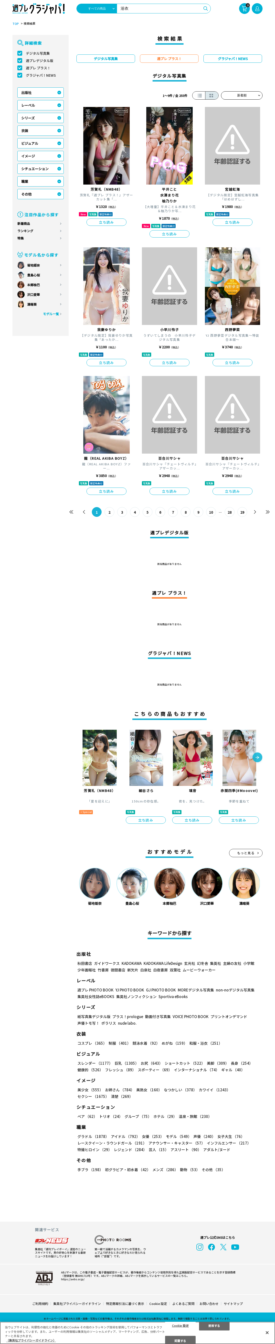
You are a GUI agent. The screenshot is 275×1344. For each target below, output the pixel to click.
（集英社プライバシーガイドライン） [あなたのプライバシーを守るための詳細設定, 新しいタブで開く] (31, 1340)
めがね (174, 1043)
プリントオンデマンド (229, 1016)
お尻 (152, 1063)
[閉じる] (267, 1332)
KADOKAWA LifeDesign (163, 963)
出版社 (26, 92)
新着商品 (23, 223)
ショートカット (185, 1063)
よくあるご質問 (183, 1303)
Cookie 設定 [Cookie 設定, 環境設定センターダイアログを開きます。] (180, 1325)
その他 (26, 194)
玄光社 (189, 963)
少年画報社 (86, 969)
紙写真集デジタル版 (93, 1016)
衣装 (24, 130)
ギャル (233, 1069)
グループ (138, 1116)
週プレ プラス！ (38, 67)
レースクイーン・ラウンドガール (112, 1143)
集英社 (215, 963)
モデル (178, 1136)
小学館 (248, 963)
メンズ (165, 1169)
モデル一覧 (51, 314)
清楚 (122, 1096)
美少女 (90, 1089)
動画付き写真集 (158, 1016)
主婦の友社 (232, 963)
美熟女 (149, 1089)
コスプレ (92, 1043)
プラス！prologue (127, 1016)
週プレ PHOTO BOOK (95, 989)
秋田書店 (84, 963)
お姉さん (119, 1089)
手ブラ (90, 1169)
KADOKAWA (132, 963)
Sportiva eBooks (173, 996)
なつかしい (180, 1089)
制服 (120, 1043)
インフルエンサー (229, 1143)
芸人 (159, 1149)
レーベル (28, 105)
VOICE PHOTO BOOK (191, 1016)
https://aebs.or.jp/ (73, 1279)
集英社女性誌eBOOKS (95, 996)
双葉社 (175, 969)
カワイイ (214, 1089)
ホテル (165, 1116)
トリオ (111, 1116)
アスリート (185, 1149)
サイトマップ (233, 1303)
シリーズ (28, 117)
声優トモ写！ (88, 1023)
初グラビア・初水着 (127, 1169)
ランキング (25, 231)
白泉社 (145, 969)
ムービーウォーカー (199, 969)
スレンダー (95, 1063)
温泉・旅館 (195, 1116)
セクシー (93, 1096)
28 (230, 512)
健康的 (90, 1069)
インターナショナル (196, 1069)
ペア (87, 1116)
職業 (24, 181)
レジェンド (130, 1149)
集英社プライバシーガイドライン (77, 1303)
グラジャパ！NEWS (41, 75)
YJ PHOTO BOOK (130, 989)
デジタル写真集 (38, 53)
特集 (20, 238)
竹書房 (103, 969)
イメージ (28, 156)
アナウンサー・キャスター (176, 1143)
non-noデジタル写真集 (235, 989)
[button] (257, 758)
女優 (153, 1136)
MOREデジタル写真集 (196, 989)
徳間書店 (118, 969)
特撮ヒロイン (94, 1149)
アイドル (125, 1136)
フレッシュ (120, 1069)
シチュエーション (35, 168)
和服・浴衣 (205, 1043)
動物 (190, 1169)
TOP (15, 23)
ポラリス (108, 1023)
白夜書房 (160, 969)
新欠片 (132, 969)
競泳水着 (146, 1043)
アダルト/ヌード (216, 1149)
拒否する (214, 1325)
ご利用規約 (40, 1303)
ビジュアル (29, 143)
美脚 (218, 1063)
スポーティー (155, 1069)
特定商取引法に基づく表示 (125, 1303)
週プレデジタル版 (39, 60)
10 (211, 512)
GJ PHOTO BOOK (161, 989)
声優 (204, 1136)
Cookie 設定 (158, 1303)
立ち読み (106, 222)
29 (242, 512)
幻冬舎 (202, 963)
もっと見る (246, 853)
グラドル (93, 1136)
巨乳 (127, 1063)
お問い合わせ (209, 1303)
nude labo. (127, 1023)
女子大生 (230, 1136)
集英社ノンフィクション (136, 996)
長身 (242, 1063)
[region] (137, 1333)
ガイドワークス (107, 963)
